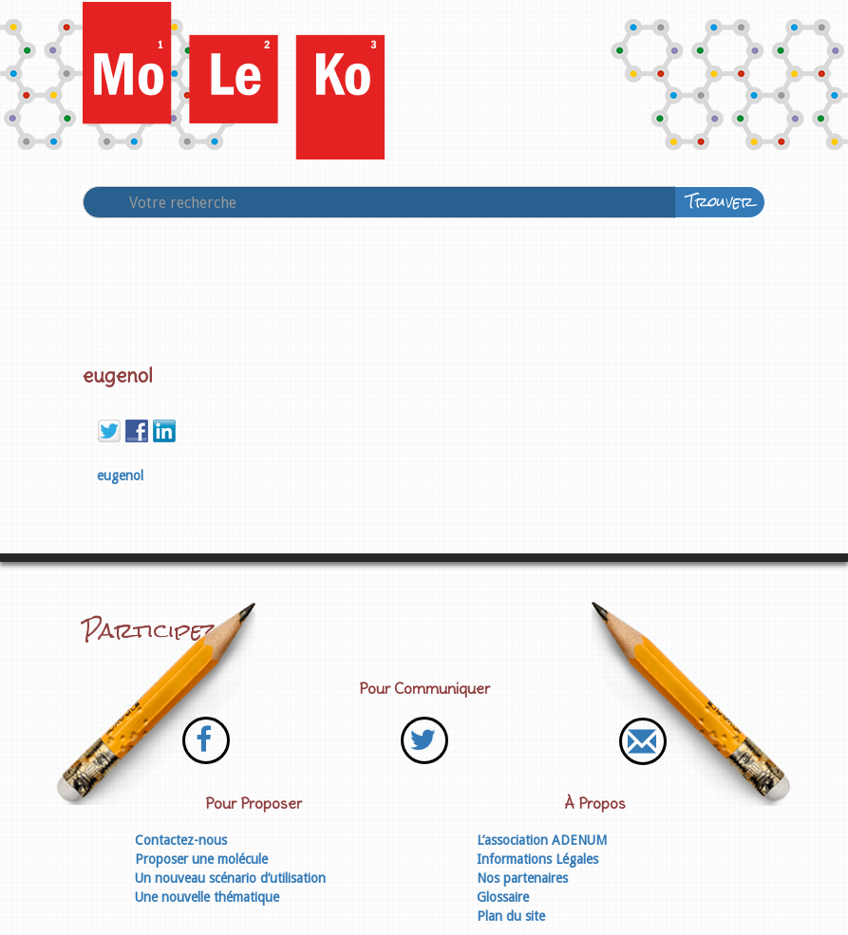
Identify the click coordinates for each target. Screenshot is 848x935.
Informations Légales (537, 859)
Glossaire (503, 897)
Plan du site (511, 916)
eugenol (120, 475)
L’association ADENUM (542, 840)
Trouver (720, 201)
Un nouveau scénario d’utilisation (230, 878)
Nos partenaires (522, 878)
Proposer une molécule (201, 859)
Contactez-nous (181, 840)
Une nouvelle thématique (207, 897)
